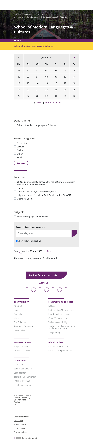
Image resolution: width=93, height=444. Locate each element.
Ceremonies (19, 330)
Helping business (22, 346)
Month (47, 102)
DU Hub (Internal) (22, 381)
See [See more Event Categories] (21, 163)
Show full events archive (29, 241)
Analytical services (22, 350)
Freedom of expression (58, 314)
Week (40, 102)
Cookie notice (19, 428)
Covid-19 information (57, 318)
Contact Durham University (45, 275)
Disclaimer (18, 420)
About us (45, 283)
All (60, 102)
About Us (55, 17)
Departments (28, 14)
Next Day (19, 253)
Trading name (20, 424)
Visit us (17, 318)
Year (55, 102)
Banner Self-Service (23, 368)
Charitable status (21, 417)
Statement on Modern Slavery (61, 310)
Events (64, 17)
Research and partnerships (60, 350)
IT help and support (23, 385)
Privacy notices (20, 432)
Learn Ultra (19, 364)
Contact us (18, 314)
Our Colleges (20, 322)
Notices (51, 305)
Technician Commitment (25, 376)
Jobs (16, 310)
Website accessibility (57, 322)
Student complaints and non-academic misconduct (61, 327)
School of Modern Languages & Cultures (33, 17)
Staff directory (20, 372)
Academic (40, 14)
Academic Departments (24, 326)
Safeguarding (54, 332)
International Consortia (58, 346)
